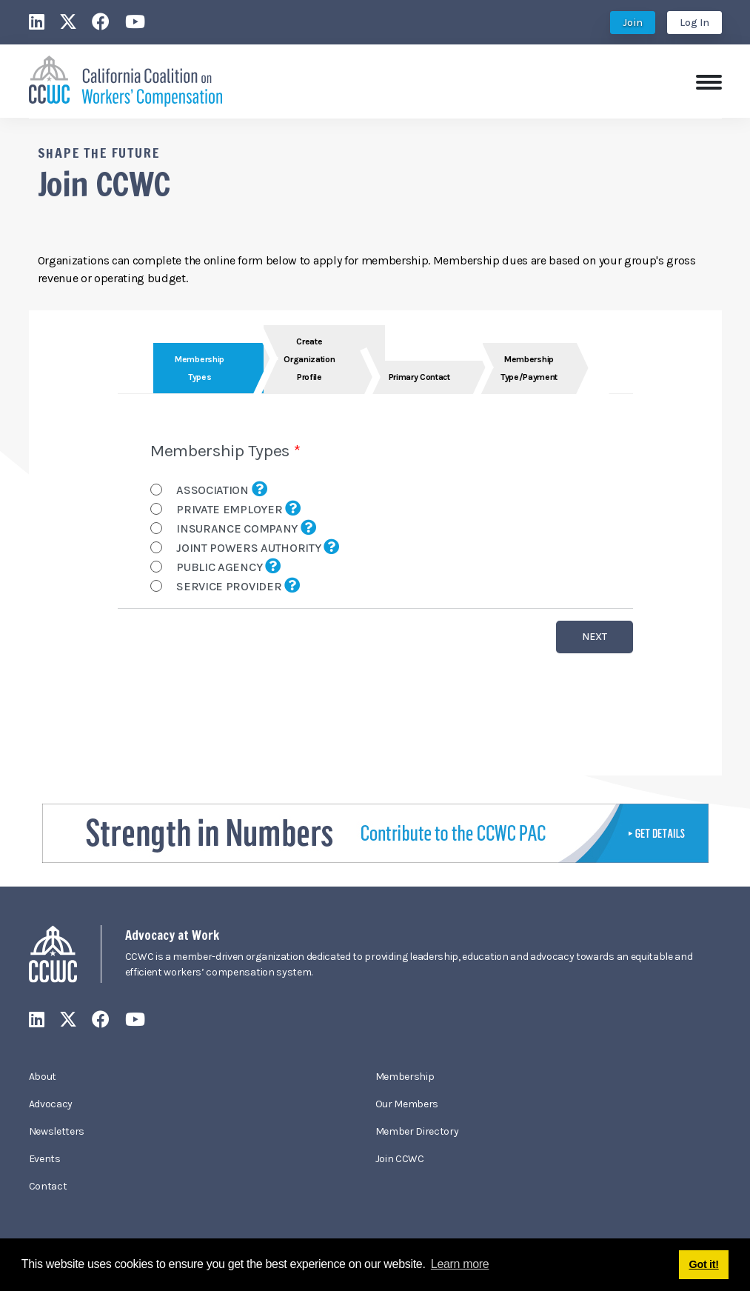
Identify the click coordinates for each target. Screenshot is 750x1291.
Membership (405, 1076)
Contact (48, 1186)
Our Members (406, 1104)
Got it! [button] (704, 1264)
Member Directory (417, 1131)
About (42, 1076)
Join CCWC (399, 1158)
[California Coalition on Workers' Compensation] (125, 80)
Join (633, 22)
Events (45, 1158)
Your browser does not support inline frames (375, 542)
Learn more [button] (460, 1264)
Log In (694, 22)
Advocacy (51, 1104)
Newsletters (56, 1131)
